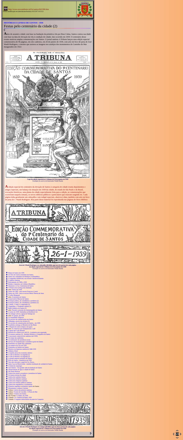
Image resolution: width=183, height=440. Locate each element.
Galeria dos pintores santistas (23, 390)
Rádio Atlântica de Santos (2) (17, 308)
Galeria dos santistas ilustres (17, 377)
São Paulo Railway (14, 371)
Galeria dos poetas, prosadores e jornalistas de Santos (24, 373)
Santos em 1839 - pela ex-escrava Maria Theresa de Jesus (26, 293)
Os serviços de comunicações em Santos (20, 319)
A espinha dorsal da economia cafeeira (20, 353)
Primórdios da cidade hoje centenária (19, 343)
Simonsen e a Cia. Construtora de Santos (20, 286)
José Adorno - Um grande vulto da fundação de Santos (25, 368)
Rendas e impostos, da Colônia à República (21, 284)
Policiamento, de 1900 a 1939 (17, 282)
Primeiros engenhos (14, 386)
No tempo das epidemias (16, 338)
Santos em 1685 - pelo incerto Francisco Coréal (23, 291)
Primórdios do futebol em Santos (18, 347)
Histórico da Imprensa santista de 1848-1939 (22, 349)
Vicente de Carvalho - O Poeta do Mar (25, 392)
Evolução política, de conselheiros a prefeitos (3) (23, 302)
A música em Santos (20, 394)
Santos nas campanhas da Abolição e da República (24, 276)
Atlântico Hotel (13, 351)
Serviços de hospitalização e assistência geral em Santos (25, 342)
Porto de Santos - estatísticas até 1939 (20, 360)
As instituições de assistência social (19, 340)
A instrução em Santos (19, 297)
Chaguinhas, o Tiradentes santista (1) (19, 306)
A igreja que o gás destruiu (16, 330)
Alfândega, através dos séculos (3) (18, 321)
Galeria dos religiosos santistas (17, 381)
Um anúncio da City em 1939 (17, 345)
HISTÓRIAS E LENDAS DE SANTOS (20, 23)
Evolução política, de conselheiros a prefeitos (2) (23, 301)
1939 (41, 23)
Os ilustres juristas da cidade (17, 375)
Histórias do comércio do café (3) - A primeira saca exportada (27, 332)
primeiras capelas (27, 386)
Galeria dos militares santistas (17, 379)
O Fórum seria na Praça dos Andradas (20, 288)
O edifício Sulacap (14, 280)
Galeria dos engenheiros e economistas (20, 384)
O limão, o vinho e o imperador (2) (19, 304)
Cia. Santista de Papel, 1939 (23, 397)
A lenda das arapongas (15, 366)
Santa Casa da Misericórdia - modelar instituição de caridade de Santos (30, 364)
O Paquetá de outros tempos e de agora (20, 327)
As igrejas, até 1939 (18, 315)
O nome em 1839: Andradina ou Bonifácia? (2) (22, 312)
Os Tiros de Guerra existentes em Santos (20, 275)
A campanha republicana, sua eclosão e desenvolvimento (25, 278)
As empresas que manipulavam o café (23, 328)
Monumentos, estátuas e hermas (18, 388)
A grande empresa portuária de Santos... (20, 358)
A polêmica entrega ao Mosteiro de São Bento (22, 325)
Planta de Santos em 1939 (16, 273)
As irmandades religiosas (16, 317)
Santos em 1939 (17, 289)
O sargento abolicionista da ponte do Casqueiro (29, 399)
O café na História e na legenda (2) (19, 356)
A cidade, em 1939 (22, 395)
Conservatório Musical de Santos (18, 299)
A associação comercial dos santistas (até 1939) (23, 336)
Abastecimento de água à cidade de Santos (21, 369)
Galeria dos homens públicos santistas (20, 382)
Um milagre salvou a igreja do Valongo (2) (21, 314)
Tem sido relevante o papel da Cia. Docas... (21, 362)
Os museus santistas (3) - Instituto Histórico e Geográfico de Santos (29, 334)
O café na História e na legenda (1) (19, 355)
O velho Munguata (14, 295)
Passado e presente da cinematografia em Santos (27, 310)
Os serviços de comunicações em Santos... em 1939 (24, 323)
